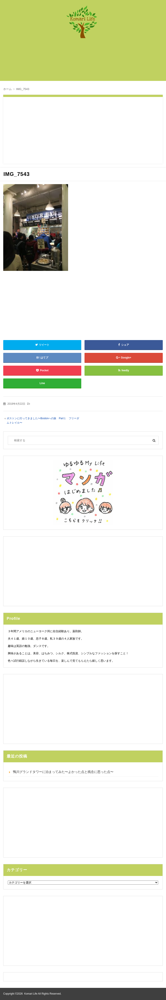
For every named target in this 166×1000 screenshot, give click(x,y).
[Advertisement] (85, 62)
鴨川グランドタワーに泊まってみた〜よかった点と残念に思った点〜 (63, 772)
